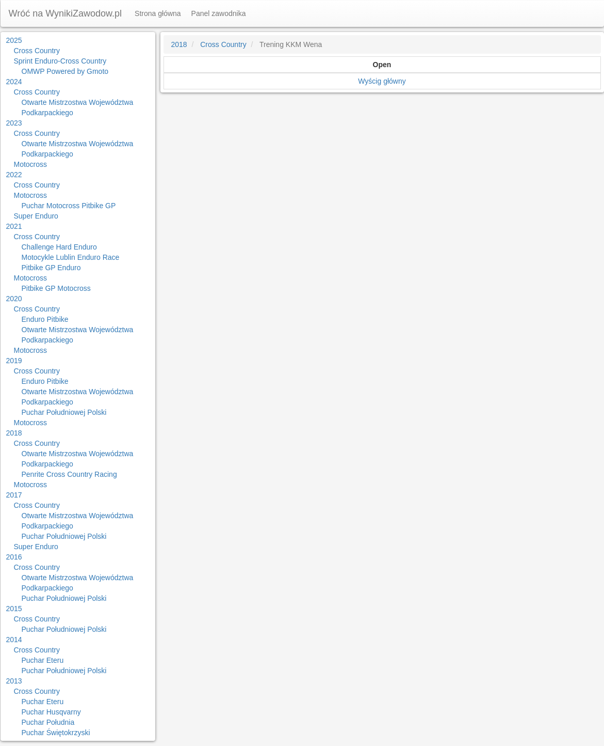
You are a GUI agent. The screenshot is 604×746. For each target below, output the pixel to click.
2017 (14, 495)
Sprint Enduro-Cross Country (60, 61)
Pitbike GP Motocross (56, 288)
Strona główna (158, 13)
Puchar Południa (48, 722)
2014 (14, 639)
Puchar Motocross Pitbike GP (69, 205)
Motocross (30, 164)
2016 (14, 557)
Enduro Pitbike (45, 319)
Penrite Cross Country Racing (69, 474)
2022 (14, 174)
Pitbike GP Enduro (51, 267)
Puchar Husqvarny (51, 712)
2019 (14, 360)
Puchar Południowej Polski (64, 412)
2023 (14, 123)
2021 (14, 226)
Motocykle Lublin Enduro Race (71, 257)
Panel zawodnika (218, 13)
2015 (14, 608)
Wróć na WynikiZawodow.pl (65, 13)
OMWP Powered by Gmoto (65, 71)
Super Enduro (36, 216)
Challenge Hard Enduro (59, 247)
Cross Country (37, 50)
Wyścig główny (381, 81)
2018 (14, 433)
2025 (14, 40)
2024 (14, 81)
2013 (14, 681)
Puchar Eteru (43, 660)
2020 (14, 298)
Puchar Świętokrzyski (56, 732)
